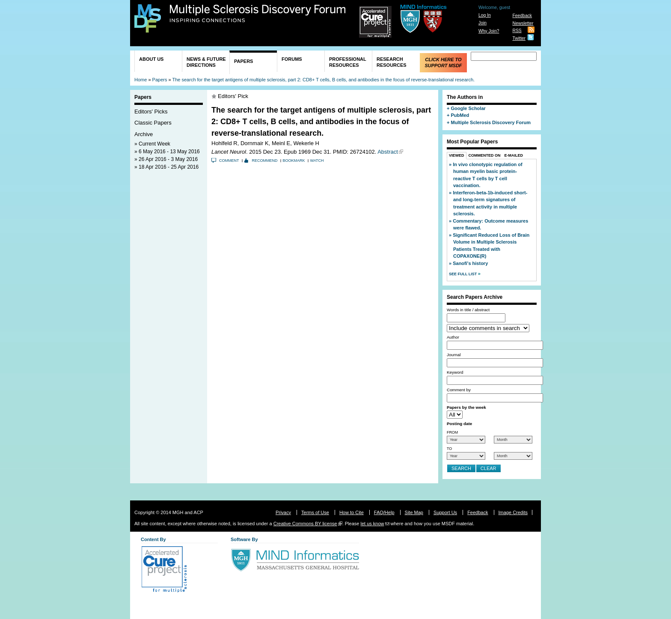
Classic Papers (153, 122)
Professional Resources (347, 62)
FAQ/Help (384, 512)
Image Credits (513, 512)
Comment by (459, 389)
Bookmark (294, 160)
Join (482, 23)
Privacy (283, 512)
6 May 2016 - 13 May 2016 (169, 152)
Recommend (265, 160)
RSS (516, 30)
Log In (484, 15)
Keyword (455, 372)
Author (453, 337)
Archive (143, 134)
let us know (372, 523)
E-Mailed (514, 155)
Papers (243, 61)
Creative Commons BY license (305, 523)
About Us (151, 59)
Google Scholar (468, 108)
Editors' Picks (151, 111)
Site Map (414, 512)
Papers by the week (466, 407)
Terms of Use (315, 512)
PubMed (460, 115)
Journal (453, 354)
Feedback (522, 15)
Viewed (456, 155)
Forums (292, 59)
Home (140, 79)
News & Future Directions (206, 62)
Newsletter (522, 23)
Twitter (519, 38)
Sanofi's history (470, 263)
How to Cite (351, 512)
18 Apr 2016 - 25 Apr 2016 (169, 167)
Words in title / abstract (468, 309)
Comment (229, 160)
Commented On (485, 155)
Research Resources (392, 62)
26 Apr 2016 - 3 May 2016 (168, 159)
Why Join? (488, 31)
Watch (317, 160)
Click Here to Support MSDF (443, 62)
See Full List (463, 274)
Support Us (445, 512)
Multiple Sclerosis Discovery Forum (257, 13)
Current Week (154, 144)
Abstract (387, 152)
